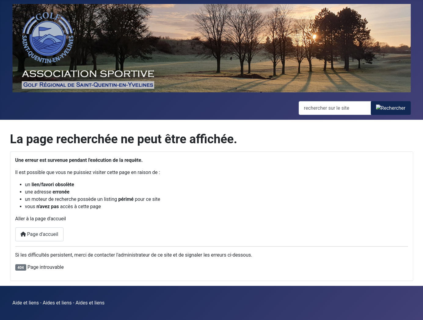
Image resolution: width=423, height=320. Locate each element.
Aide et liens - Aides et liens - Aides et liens (59, 303)
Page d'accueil (39, 234)
